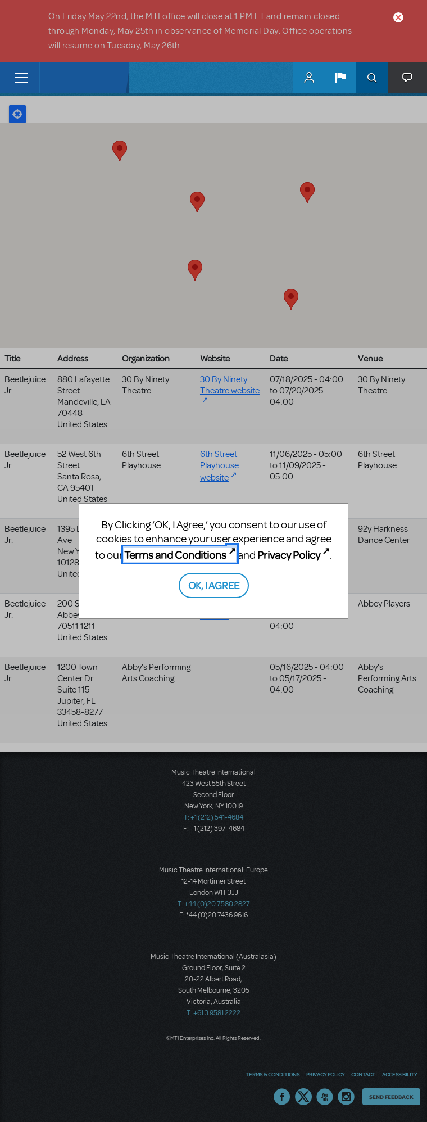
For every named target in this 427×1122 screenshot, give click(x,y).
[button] (340, 77)
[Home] (63, 77)
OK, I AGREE (213, 584)
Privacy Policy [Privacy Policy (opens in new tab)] (288, 555)
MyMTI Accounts (309, 77)
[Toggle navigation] (21, 77)
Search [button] (372, 77)
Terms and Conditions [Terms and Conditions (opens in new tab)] (175, 555)
